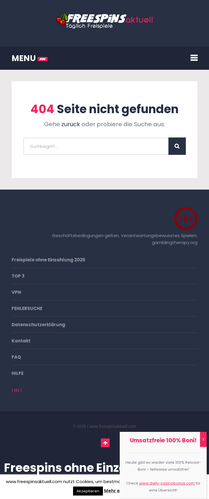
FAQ (16, 357)
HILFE (17, 373)
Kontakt (21, 341)
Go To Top (105, 443)
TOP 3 (18, 276)
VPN (16, 292)
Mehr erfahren (121, 491)
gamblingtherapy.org (174, 242)
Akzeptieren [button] (88, 491)
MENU (30, 58)
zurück (70, 124)
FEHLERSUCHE (27, 308)
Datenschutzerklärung (38, 324)
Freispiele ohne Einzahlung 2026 (48, 260)
